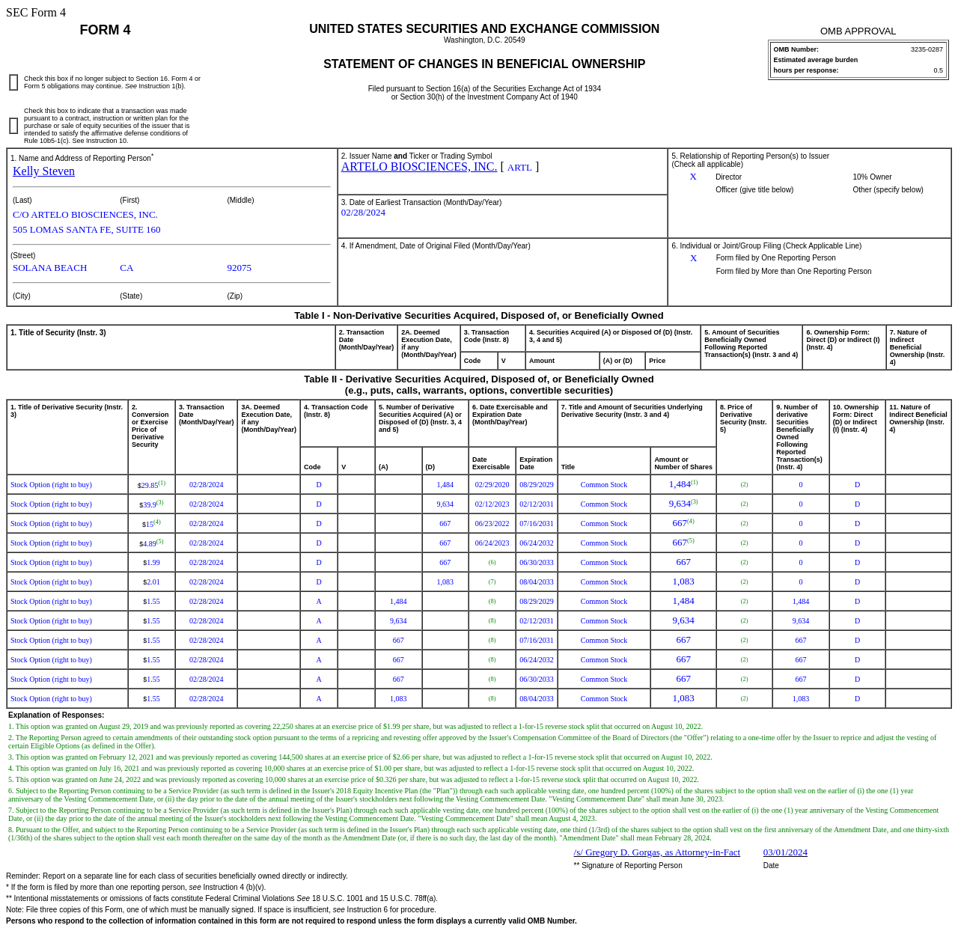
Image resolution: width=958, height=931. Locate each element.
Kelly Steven (44, 171)
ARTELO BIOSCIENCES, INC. (419, 166)
